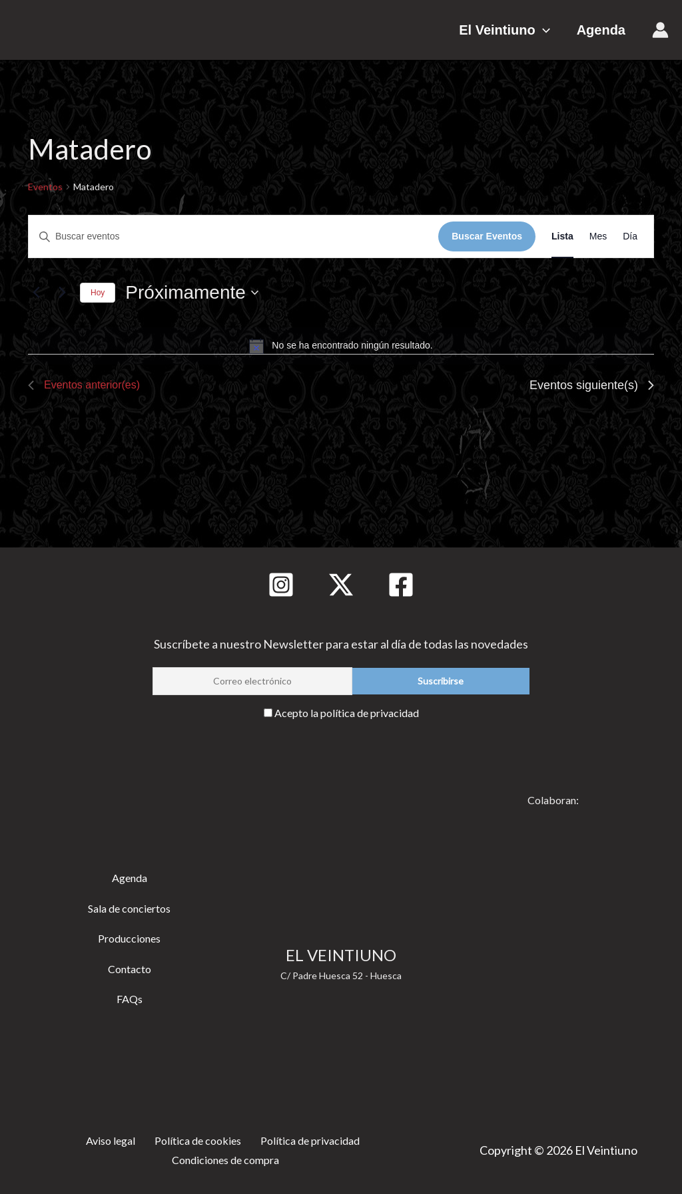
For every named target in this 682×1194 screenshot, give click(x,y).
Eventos (45, 186)
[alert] (341, 346)
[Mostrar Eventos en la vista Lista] (562, 236)
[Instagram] (281, 581)
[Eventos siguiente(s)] (62, 293)
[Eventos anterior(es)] (36, 293)
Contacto (129, 964)
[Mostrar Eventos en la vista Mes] (598, 236)
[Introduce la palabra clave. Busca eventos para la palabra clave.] (233, 236)
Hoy (98, 292)
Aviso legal (106, 1136)
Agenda (601, 30)
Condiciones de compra (227, 1158)
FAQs (130, 994)
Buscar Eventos (487, 236)
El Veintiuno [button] (517, 30)
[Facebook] (401, 581)
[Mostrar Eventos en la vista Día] (630, 236)
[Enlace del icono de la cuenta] (660, 30)
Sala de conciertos (129, 903)
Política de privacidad (308, 1136)
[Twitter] (341, 581)
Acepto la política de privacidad (346, 709)
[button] (556, 30)
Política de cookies (193, 1136)
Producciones (129, 934)
